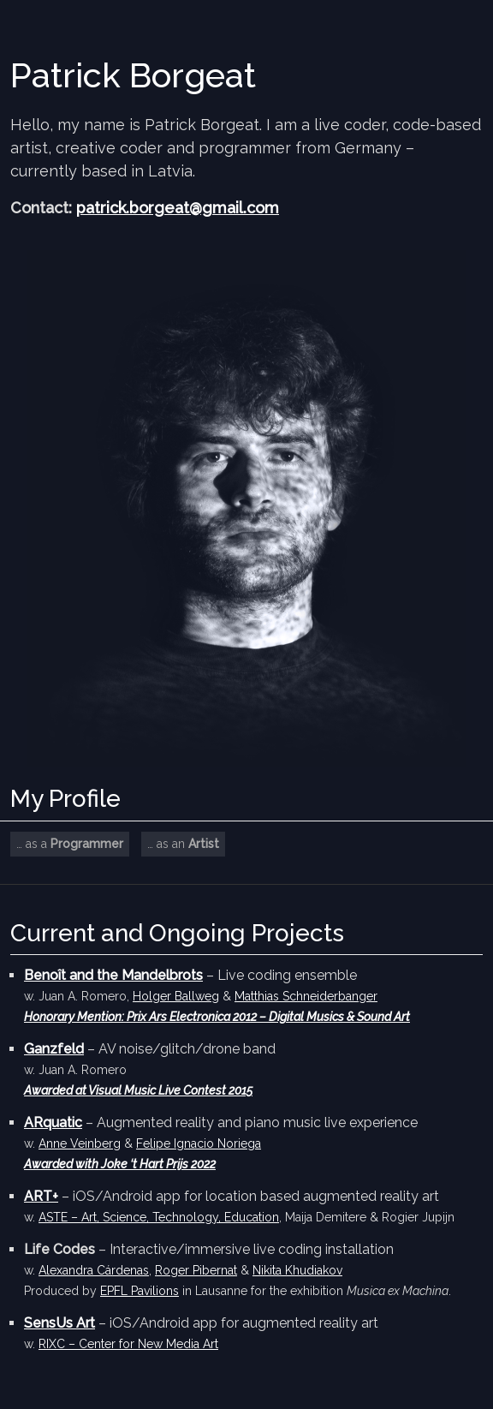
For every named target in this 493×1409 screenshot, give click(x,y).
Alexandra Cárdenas (94, 1270)
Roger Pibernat (196, 1270)
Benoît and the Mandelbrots (113, 975)
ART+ (41, 1196)
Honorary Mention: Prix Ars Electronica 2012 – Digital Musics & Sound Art (217, 1017)
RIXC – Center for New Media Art (128, 1344)
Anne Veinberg (80, 1143)
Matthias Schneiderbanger (306, 996)
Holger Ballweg (176, 996)
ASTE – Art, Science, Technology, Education (159, 1217)
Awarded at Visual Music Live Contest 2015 (138, 1090)
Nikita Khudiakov (297, 1270)
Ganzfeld (54, 1049)
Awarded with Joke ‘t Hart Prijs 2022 (120, 1164)
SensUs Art (59, 1323)
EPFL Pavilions (139, 1291)
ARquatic (53, 1122)
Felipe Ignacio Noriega (198, 1143)
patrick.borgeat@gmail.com (177, 208)
